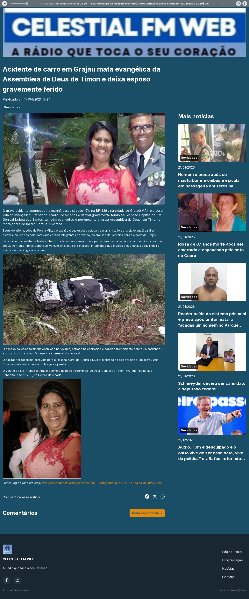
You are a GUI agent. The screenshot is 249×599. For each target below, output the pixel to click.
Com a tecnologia (232, 590)
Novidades (12, 107)
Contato (228, 577)
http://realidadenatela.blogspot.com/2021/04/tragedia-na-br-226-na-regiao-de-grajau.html (102, 482)
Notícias (228, 568)
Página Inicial (232, 552)
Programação (232, 560)
